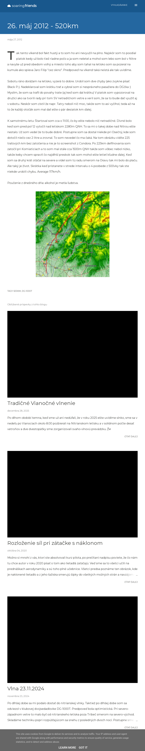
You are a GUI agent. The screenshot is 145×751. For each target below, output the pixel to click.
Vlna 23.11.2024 (25, 688)
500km (17, 291)
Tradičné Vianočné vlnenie (41, 403)
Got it (83, 747)
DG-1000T (27, 291)
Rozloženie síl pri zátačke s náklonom (55, 543)
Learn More (67, 747)
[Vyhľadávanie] (119, 5)
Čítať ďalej (131, 436)
